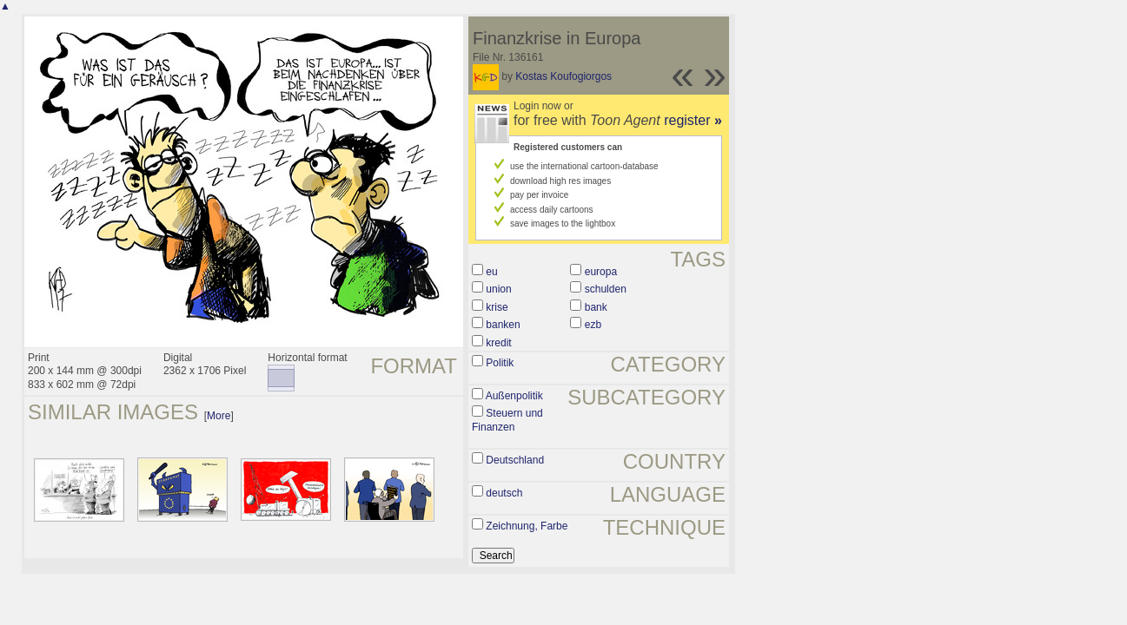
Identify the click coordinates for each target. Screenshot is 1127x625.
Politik (500, 363)
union (498, 289)
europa (601, 272)
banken (503, 325)
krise (496, 307)
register (693, 120)
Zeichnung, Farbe (526, 526)
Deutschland (515, 460)
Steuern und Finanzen (507, 420)
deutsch (504, 493)
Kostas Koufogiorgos (563, 76)
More (218, 416)
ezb (593, 325)
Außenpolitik (514, 396)
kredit (498, 343)
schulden (605, 289)
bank (596, 307)
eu (491, 272)
